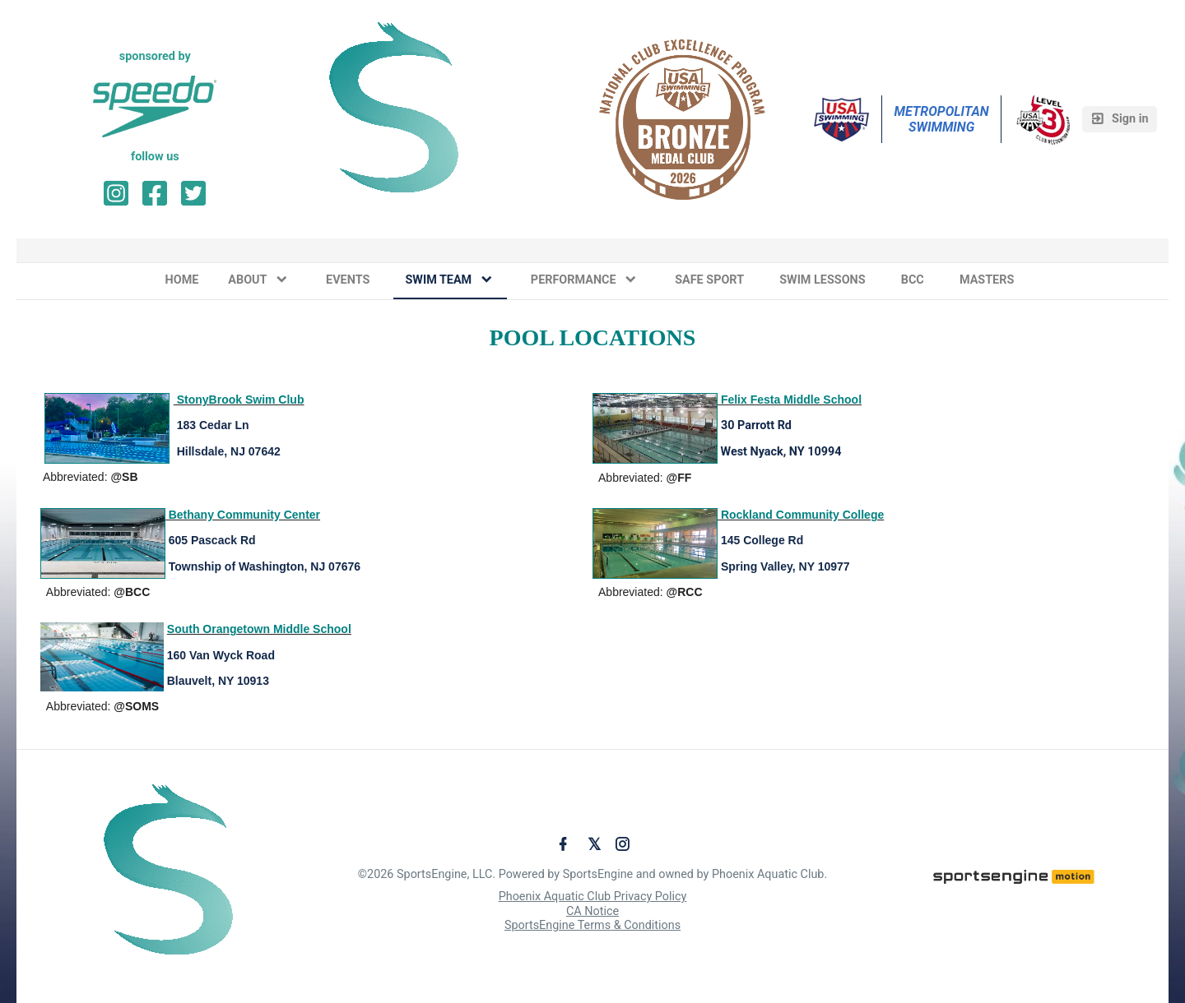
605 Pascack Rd (212, 540)
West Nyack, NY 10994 (781, 452)
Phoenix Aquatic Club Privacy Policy (593, 897)
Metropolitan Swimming (942, 119)
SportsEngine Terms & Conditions (592, 925)
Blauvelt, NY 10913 (216, 680)
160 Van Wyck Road (221, 655)
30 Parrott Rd (756, 425)
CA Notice (592, 911)
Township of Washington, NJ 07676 (262, 566)
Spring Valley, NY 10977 (784, 566)
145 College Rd (762, 540)
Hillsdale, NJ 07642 (229, 451)
